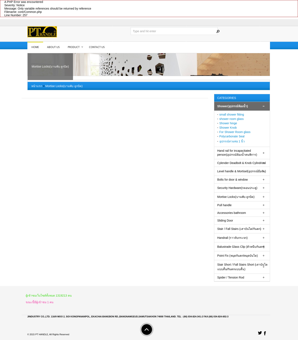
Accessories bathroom (231, 212)
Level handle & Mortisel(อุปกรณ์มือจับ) (241, 171)
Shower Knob (228, 127)
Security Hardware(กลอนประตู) (237, 188)
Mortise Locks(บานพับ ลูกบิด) (64, 86)
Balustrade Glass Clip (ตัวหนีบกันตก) (241, 246)
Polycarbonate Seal (231, 136)
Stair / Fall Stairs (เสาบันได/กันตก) (239, 228)
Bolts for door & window (232, 179)
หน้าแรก (36, 86)
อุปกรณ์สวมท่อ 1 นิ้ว (232, 141)
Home (35, 47)
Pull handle (224, 205)
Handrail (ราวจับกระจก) (232, 237)
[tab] (242, 106)
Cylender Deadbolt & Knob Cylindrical (241, 163)
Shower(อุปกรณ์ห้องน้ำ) (232, 106)
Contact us (97, 47)
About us (53, 47)
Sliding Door (225, 220)
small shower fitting (231, 114)
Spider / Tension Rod (230, 277)
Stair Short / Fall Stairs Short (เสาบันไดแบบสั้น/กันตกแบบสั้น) (242, 267)
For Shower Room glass (235, 132)
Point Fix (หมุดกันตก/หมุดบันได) (237, 255)
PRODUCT (74, 47)
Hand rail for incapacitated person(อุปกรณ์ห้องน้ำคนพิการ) (237, 152)
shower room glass (231, 119)
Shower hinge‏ (228, 123)
